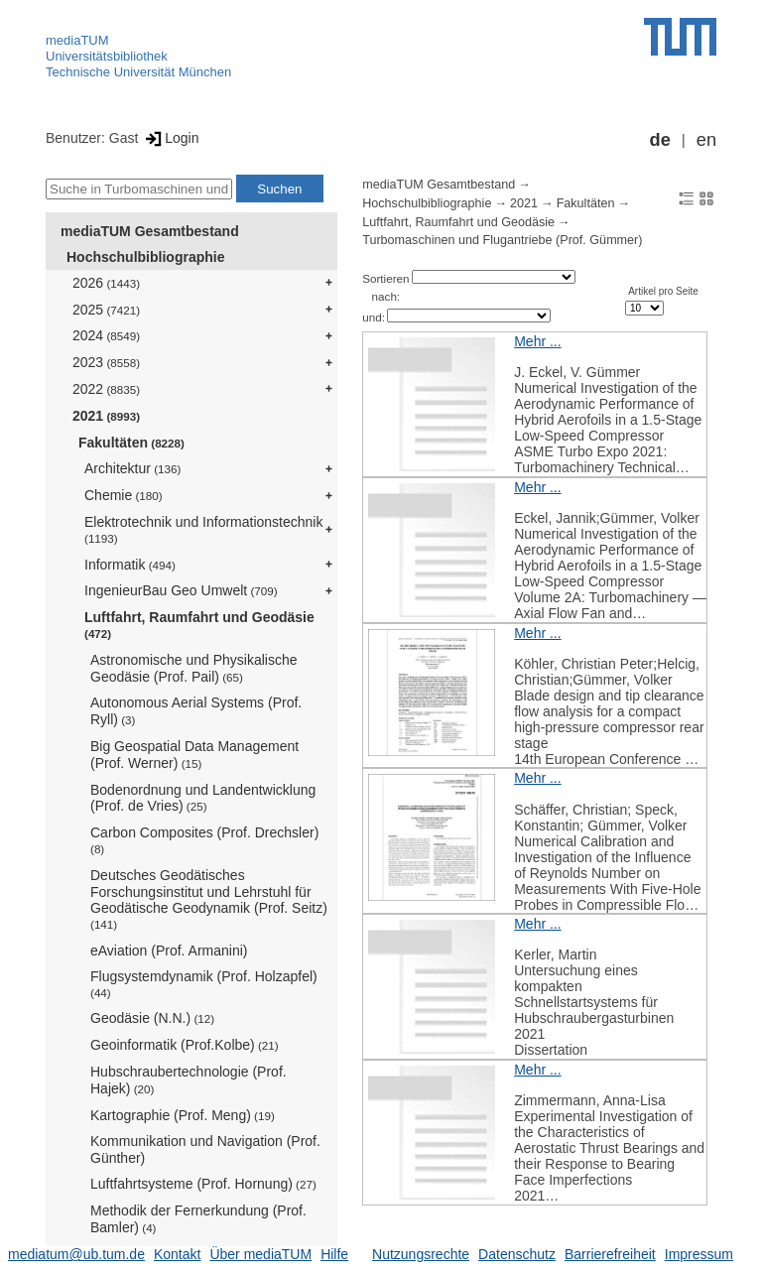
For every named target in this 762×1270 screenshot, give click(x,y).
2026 (106, 283)
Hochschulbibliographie (145, 257)
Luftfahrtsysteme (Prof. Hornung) (203, 1184)
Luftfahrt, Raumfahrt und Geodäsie (199, 624)
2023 (106, 362)
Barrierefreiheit (610, 1254)
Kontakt (177, 1254)
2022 (106, 389)
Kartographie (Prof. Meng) (182, 1115)
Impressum (699, 1254)
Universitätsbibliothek (107, 56)
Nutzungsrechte (420, 1254)
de (660, 140)
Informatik (130, 564)
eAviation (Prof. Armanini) (168, 950)
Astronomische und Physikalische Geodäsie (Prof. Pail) (194, 668)
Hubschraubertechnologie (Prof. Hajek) (188, 1080)
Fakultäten (131, 442)
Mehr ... (537, 341)
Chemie (123, 495)
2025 (106, 310)
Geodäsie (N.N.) (152, 1018)
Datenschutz (517, 1254)
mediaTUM (77, 40)
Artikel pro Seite (663, 291)
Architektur (132, 468)
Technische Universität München (138, 71)
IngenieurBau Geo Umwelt (181, 590)
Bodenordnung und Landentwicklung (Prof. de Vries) (203, 798)
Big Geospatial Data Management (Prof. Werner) (194, 754)
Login (170, 138)
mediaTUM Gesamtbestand (150, 231)
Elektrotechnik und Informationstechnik (203, 529)
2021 (106, 416)
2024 (106, 335)
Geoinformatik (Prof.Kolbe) (184, 1045)
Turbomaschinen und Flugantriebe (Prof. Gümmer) (502, 240)
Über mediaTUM (260, 1254)
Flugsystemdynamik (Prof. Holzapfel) (204, 983)
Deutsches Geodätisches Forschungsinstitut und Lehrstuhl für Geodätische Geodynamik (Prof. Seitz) (208, 899)
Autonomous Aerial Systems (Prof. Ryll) (196, 711)
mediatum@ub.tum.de (76, 1254)
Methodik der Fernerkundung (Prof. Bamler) (198, 1219)
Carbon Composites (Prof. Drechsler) (204, 840)
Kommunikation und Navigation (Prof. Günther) (205, 1149)
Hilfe (334, 1254)
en (706, 140)
